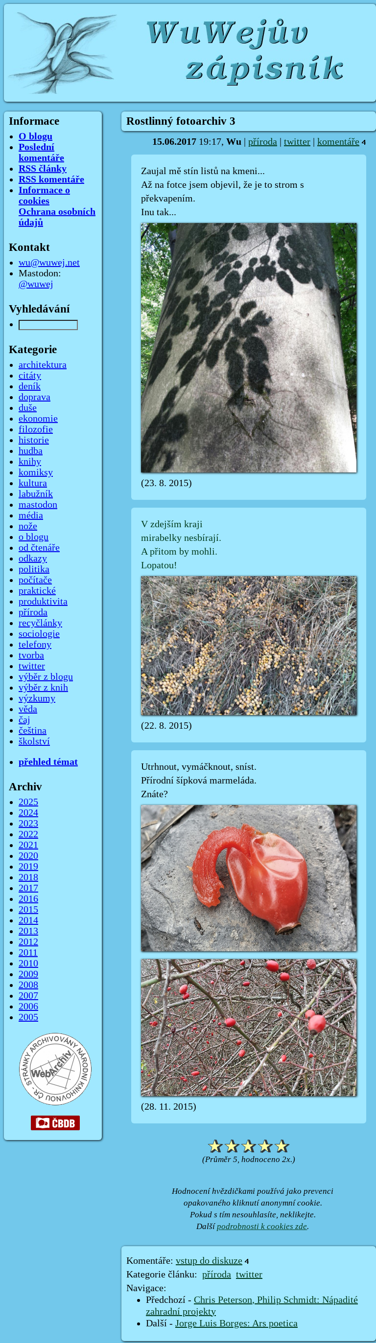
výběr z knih (43, 687)
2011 (28, 952)
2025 (28, 802)
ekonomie (38, 418)
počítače (35, 580)
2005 (28, 1017)
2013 (28, 931)
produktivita (43, 601)
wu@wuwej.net (49, 262)
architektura (43, 364)
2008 (28, 985)
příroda (262, 141)
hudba (31, 451)
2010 (28, 963)
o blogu (33, 537)
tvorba (31, 655)
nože (28, 526)
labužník (36, 494)
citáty (30, 375)
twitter (297, 141)
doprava (34, 397)
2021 (28, 845)
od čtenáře (39, 547)
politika (34, 569)
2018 (28, 877)
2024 (28, 812)
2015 (28, 909)
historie (34, 440)
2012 (28, 942)
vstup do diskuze (209, 1260)
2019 (28, 866)
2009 (28, 974)
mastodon (38, 504)
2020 (28, 856)
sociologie (39, 633)
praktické (37, 590)
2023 (28, 823)
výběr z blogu (46, 677)
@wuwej (36, 284)
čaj (24, 720)
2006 (28, 1006)
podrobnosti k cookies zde (262, 1226)
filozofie (36, 429)
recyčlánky (40, 623)
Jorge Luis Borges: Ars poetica (236, 1323)
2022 (28, 834)
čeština (33, 730)
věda (28, 709)
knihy (30, 461)
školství (34, 741)
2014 (28, 920)
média (31, 515)
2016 (28, 899)
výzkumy (37, 698)
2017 (28, 888)
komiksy (36, 472)
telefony (35, 644)
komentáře (338, 141)
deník (30, 386)
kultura (33, 483)
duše (28, 408)
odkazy (33, 558)
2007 (28, 995)
